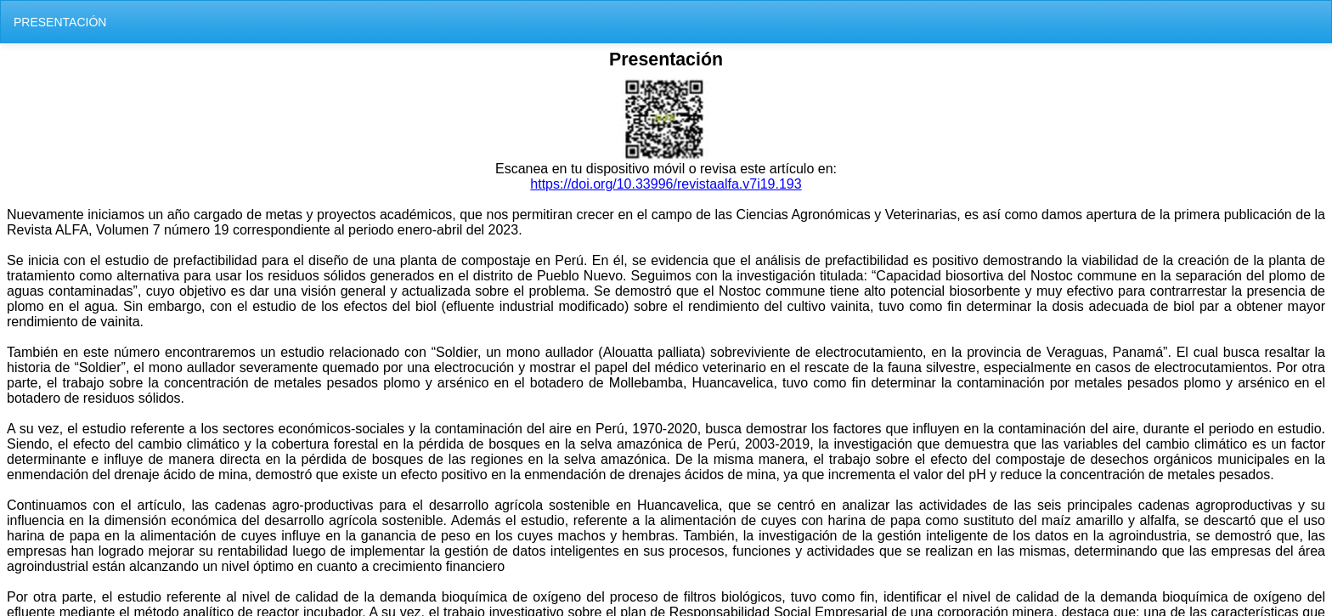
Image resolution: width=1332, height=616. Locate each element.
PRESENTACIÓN (60, 22)
